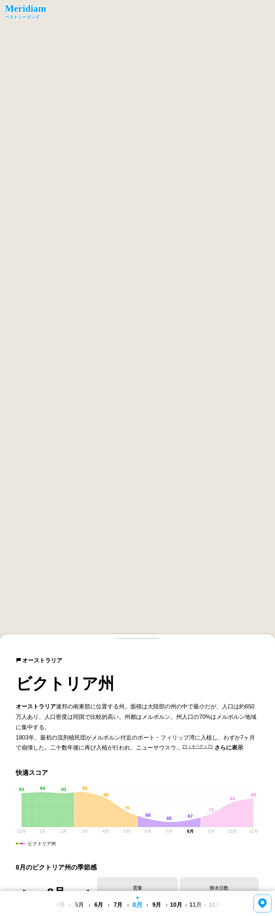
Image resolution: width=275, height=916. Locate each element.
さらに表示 (228, 748)
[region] (137, 320)
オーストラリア (39, 660)
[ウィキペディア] (197, 746)
